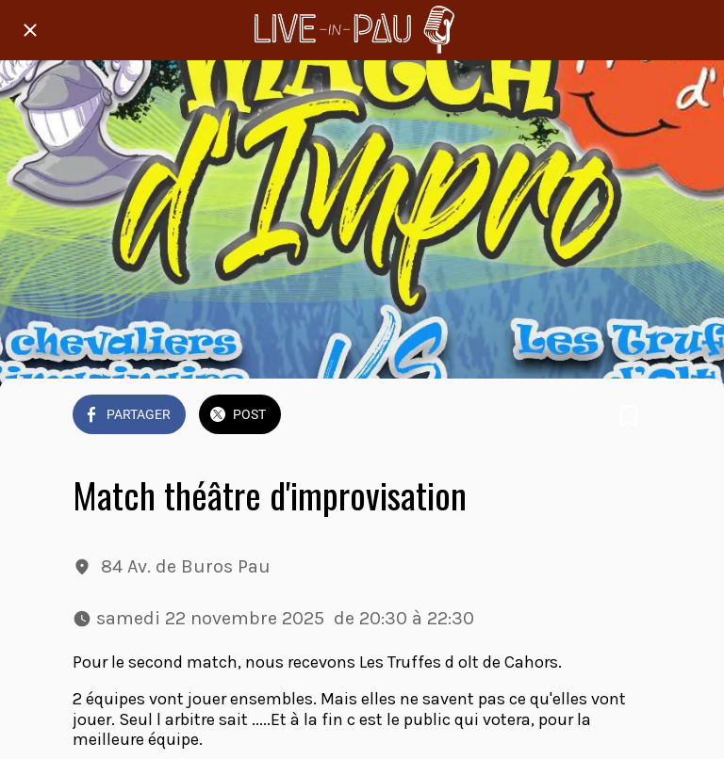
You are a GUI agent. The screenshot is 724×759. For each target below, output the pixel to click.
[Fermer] (30, 30)
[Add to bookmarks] (628, 416)
